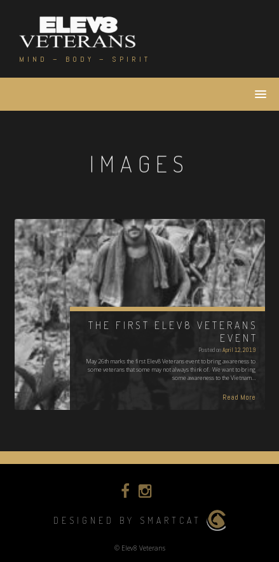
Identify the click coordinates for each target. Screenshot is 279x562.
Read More (238, 397)
